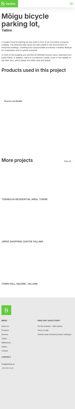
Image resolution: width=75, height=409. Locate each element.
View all (69, 161)
